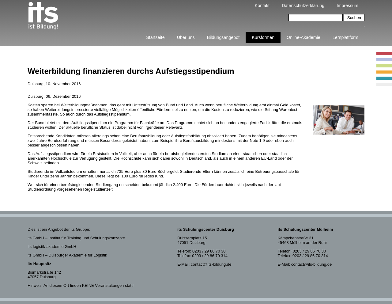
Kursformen (263, 37)
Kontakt (262, 5)
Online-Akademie (303, 37)
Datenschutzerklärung (303, 5)
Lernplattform (345, 37)
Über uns (186, 37)
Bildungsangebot (223, 37)
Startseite (155, 37)
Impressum (347, 5)
